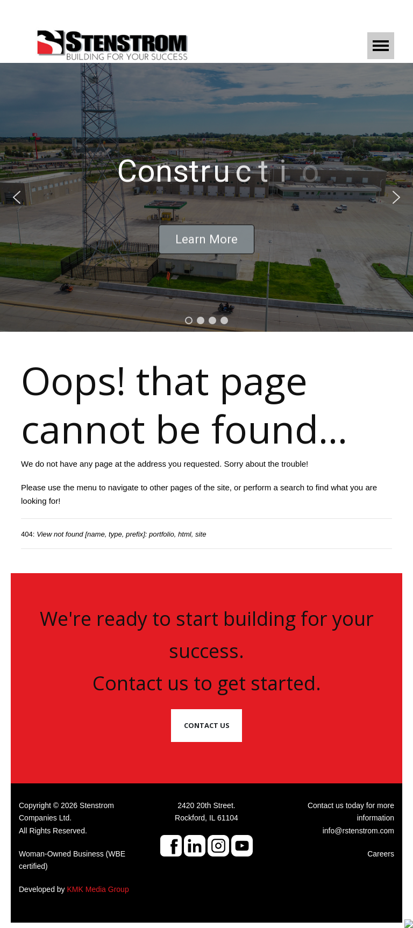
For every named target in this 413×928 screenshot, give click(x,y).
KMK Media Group (98, 889)
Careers (380, 854)
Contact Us (207, 725)
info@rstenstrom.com (358, 830)
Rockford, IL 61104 (206, 817)
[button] (16, 197)
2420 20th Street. (206, 805)
